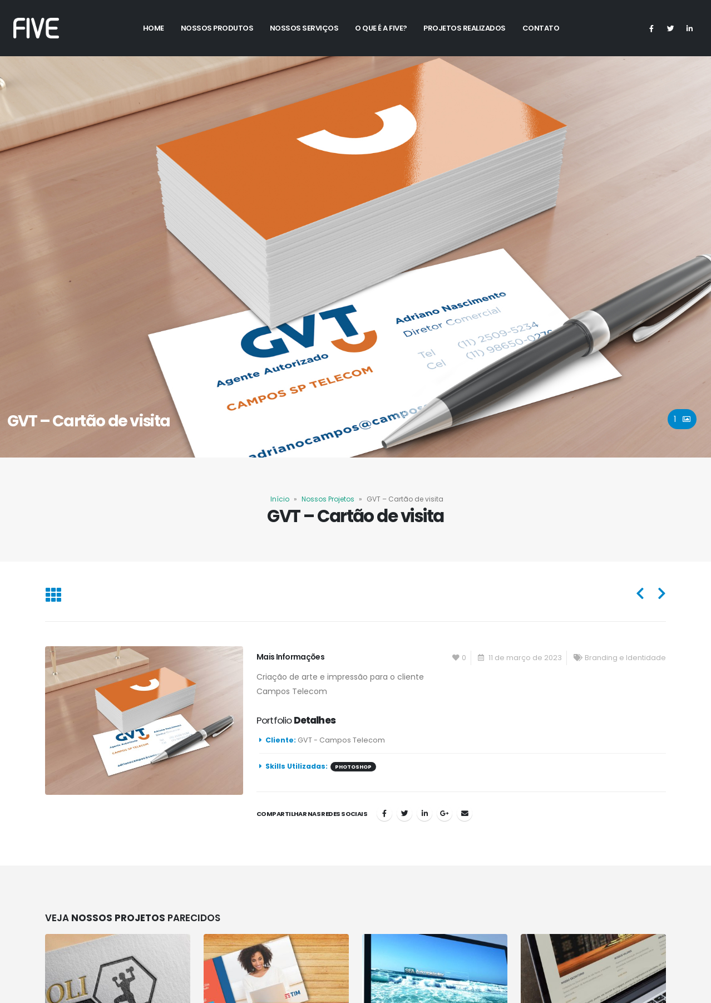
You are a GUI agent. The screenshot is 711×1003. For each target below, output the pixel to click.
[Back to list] (53, 596)
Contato (541, 28)
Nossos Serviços (304, 28)
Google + (444, 813)
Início (279, 499)
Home (153, 28)
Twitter (404, 813)
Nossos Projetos (328, 499)
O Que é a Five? (381, 28)
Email (464, 813)
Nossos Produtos (217, 28)
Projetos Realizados (464, 28)
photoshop (353, 766)
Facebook (384, 813)
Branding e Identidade (625, 657)
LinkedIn (424, 813)
